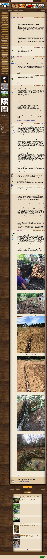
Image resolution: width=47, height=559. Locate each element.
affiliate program (16, 553)
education (4, 50)
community (4, 36)
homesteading (5, 22)
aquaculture (36, 21)
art (4, 43)
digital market (5, 64)
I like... (11, 62)
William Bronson (13, 85)
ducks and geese (16, 13)
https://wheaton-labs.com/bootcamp (24, 481)
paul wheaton (34, 553)
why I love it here (23, 523)
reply (28, 487)
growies (5, 15)
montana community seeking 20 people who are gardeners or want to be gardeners (29, 536)
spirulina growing (23, 517)
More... (28, 549)
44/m (21, 540)
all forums (4, 73)
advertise (12, 553)
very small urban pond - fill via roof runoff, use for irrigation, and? (30, 497)
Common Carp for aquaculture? (26, 515)
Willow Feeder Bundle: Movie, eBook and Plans (29, 525)
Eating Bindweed (19, 119)
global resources (4, 57)
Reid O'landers (13, 17)
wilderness (4, 38)
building (4, 20)
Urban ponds (22, 505)
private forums (5, 71)
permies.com (4, 66)
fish (20, 13)
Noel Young (12, 185)
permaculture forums (5, 13)
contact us (9, 553)
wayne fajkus (12, 56)
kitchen (5, 29)
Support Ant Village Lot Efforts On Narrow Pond (24, 53)
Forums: (12, 13)
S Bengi (12, 173)
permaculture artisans (4, 45)
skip (4, 52)
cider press (4, 59)
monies (5, 27)
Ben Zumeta (12, 230)
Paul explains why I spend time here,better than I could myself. (26, 120)
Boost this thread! (28, 492)
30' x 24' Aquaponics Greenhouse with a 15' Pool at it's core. (30, 500)
